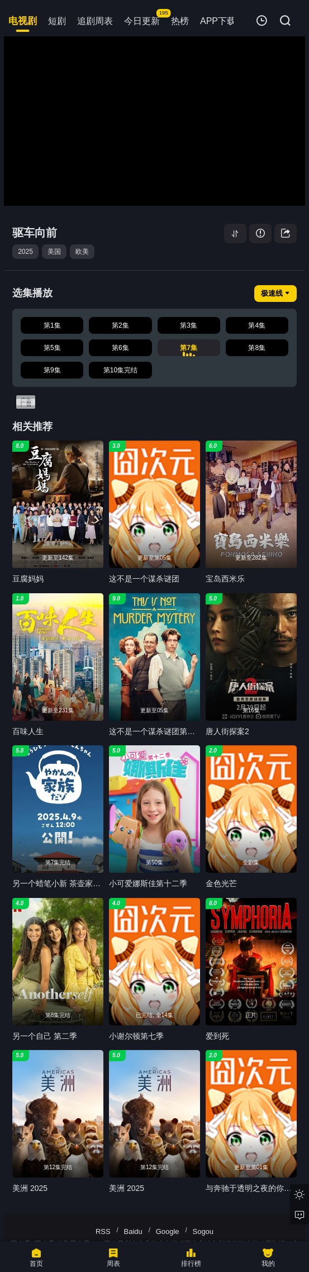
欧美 (82, 252)
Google (167, 1231)
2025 (25, 252)
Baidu (133, 1231)
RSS (103, 1231)
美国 (54, 252)
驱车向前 (34, 232)
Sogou (202, 1231)
